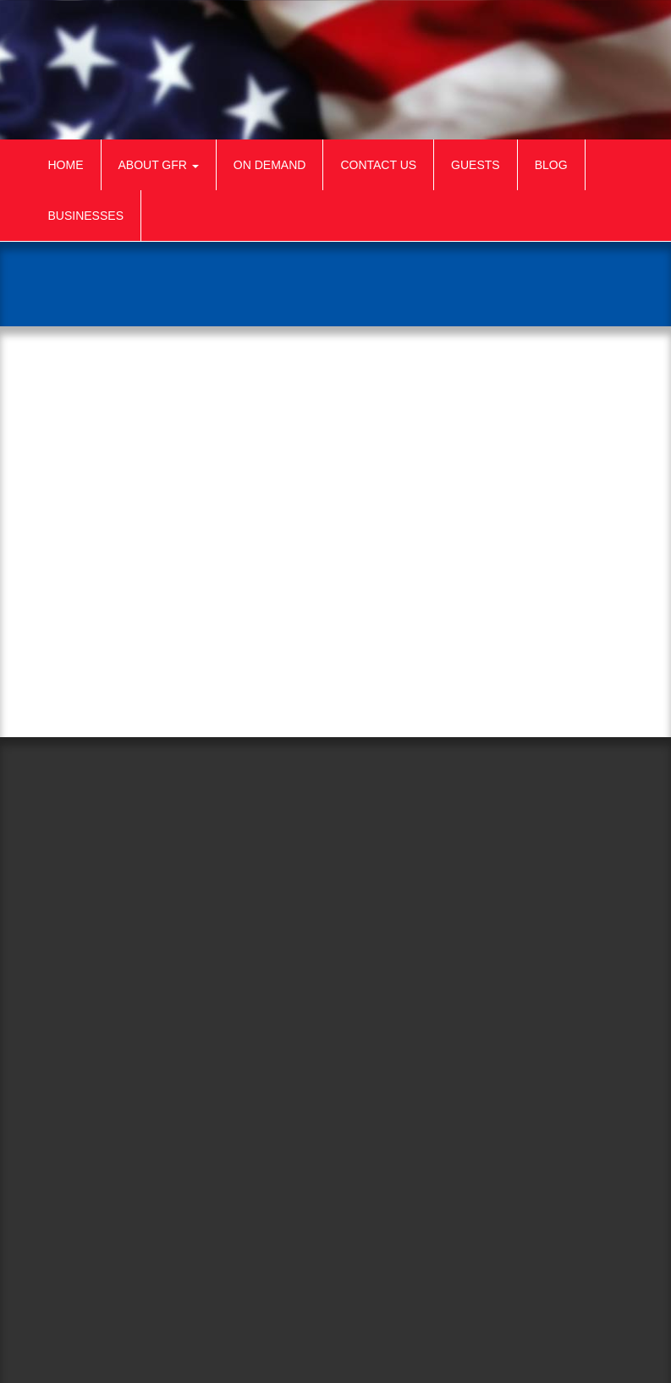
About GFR (158, 165)
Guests (475, 165)
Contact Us (378, 165)
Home (66, 165)
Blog (551, 165)
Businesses (86, 215)
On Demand (270, 165)
